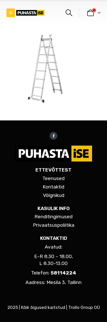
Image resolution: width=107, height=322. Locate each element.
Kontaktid (53, 187)
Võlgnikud (53, 195)
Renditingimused (53, 217)
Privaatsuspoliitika (53, 225)
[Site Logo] (30, 13)
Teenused (53, 178)
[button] (10, 12)
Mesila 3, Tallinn (64, 282)
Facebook (53, 136)
